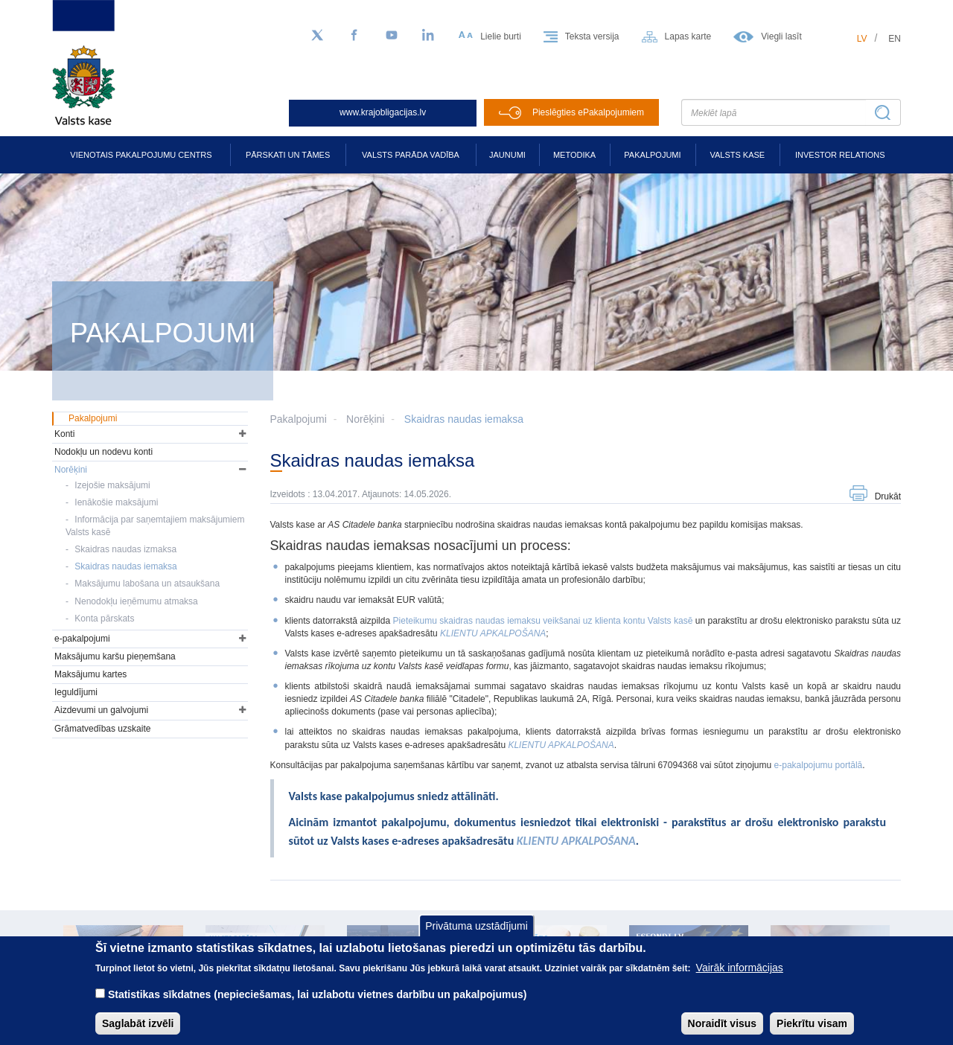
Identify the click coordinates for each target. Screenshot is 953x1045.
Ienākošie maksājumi (116, 502)
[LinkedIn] (429, 35)
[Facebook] (354, 35)
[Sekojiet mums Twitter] (317, 35)
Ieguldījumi (76, 692)
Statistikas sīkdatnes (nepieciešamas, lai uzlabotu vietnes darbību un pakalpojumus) (317, 1004)
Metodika (574, 154)
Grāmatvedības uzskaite (102, 728)
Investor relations (840, 154)
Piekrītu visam (812, 1033)
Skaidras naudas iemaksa (463, 419)
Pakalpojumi (652, 154)
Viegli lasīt (781, 36)
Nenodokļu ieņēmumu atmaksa (135, 601)
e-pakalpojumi (82, 638)
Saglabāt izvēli (137, 1033)
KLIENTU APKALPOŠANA (493, 633)
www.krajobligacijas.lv (383, 112)
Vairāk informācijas (739, 977)
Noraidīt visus (722, 1033)
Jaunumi (507, 154)
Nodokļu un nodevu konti (103, 452)
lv (862, 38)
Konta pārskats (104, 618)
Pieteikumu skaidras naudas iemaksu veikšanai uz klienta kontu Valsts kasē (544, 621)
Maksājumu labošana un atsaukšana (147, 583)
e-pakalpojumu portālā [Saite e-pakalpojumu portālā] (818, 765)
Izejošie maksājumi (112, 485)
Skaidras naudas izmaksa (125, 549)
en (894, 38)
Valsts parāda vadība (410, 154)
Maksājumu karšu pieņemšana (115, 656)
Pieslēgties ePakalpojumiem (588, 112)
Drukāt (888, 496)
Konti (64, 434)
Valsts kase (737, 154)
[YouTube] (392, 35)
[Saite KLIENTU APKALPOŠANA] (560, 745)
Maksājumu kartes (90, 674)
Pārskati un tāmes (288, 154)
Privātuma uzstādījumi (476, 936)
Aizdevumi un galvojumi (101, 710)
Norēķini (365, 419)
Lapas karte (688, 36)
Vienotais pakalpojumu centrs (140, 154)
